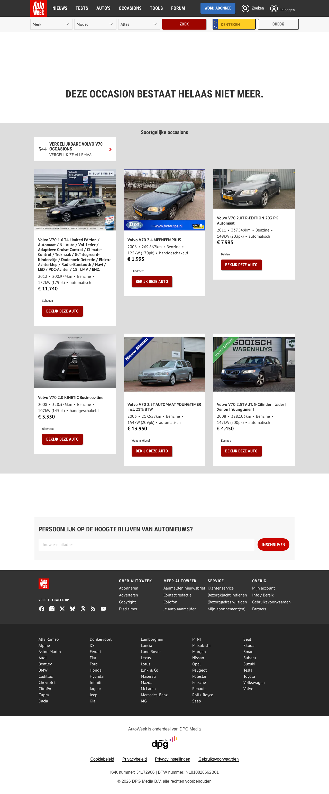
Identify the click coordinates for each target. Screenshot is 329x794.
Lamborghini (152, 639)
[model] (95, 24)
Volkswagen (254, 682)
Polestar (199, 676)
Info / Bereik (263, 595)
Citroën (45, 688)
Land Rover (151, 651)
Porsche (199, 682)
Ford (94, 663)
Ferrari (95, 651)
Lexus (146, 657)
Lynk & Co (149, 670)
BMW (43, 670)
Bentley (45, 663)
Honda (96, 670)
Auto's (103, 8)
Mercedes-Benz (154, 694)
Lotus (145, 663)
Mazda (146, 682)
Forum (178, 8)
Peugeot (199, 670)
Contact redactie (177, 595)
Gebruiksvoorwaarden (271, 602)
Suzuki (249, 663)
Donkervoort (101, 639)
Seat (247, 639)
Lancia (146, 645)
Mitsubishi (201, 645)
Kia (92, 700)
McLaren (148, 688)
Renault (199, 688)
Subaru (249, 657)
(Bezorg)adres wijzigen (227, 602)
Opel (196, 663)
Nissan (198, 657)
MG (144, 700)
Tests (82, 8)
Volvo (248, 688)
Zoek (184, 24)
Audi (43, 657)
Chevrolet (47, 682)
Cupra (44, 694)
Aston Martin (50, 651)
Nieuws (59, 8)
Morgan (199, 651)
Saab (196, 700)
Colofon (170, 602)
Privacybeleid (134, 759)
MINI (196, 639)
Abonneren (128, 588)
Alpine (44, 645)
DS (92, 645)
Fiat (93, 657)
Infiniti (95, 682)
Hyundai (97, 676)
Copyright (127, 602)
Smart (248, 651)
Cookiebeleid (102, 759)
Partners (259, 608)
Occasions (130, 8)
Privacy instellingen (172, 759)
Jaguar (95, 688)
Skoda (248, 645)
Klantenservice (221, 588)
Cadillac (46, 676)
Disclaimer (128, 608)
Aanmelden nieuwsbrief (184, 588)
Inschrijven (273, 544)
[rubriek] (139, 24)
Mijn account (263, 588)
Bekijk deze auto (62, 311)
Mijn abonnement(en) (226, 608)
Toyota (249, 676)
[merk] (51, 24)
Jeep (93, 694)
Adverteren (128, 595)
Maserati (148, 676)
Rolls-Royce (202, 694)
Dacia (43, 700)
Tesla (247, 670)
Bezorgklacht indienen (227, 595)
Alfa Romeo (49, 639)
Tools (156, 8)
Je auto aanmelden (180, 608)
